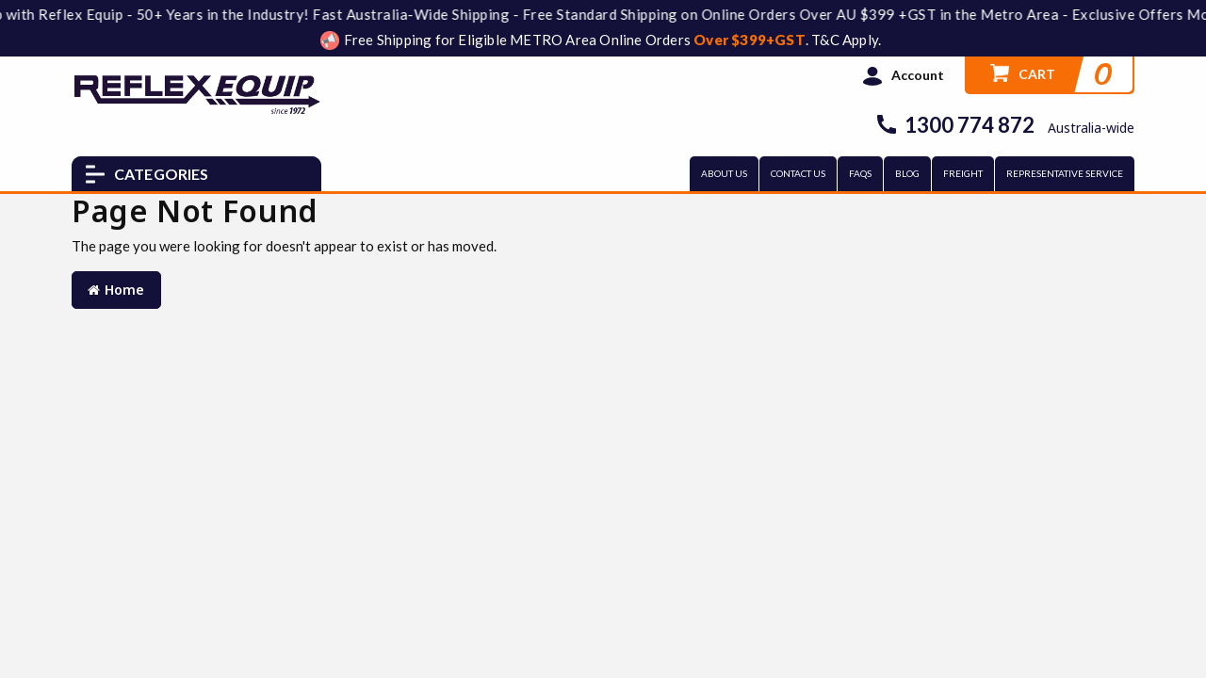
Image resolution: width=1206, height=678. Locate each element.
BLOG (907, 173)
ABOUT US (724, 173)
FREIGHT (963, 173)
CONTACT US (798, 173)
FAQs (860, 173)
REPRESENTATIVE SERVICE (1064, 173)
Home (116, 290)
